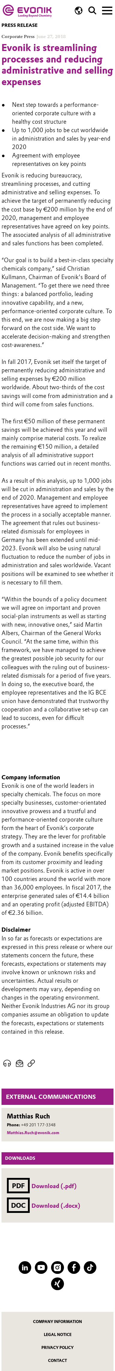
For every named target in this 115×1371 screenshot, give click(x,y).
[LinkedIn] (25, 1267)
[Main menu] (107, 10)
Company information (57, 1321)
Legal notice (57, 1334)
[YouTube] (41, 1267)
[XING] (57, 1283)
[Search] (92, 10)
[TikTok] (90, 1267)
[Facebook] (74, 1267)
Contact (57, 1360)
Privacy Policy (57, 1347)
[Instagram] (57, 1267)
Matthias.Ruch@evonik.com (33, 1132)
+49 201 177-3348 (38, 1124)
